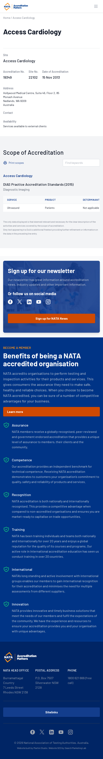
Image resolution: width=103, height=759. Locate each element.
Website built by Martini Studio (32, 748)
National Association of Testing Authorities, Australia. (56, 742)
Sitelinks (51, 712)
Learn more (15, 411)
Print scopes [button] (16, 162)
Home (6, 17)
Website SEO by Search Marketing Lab (67, 748)
